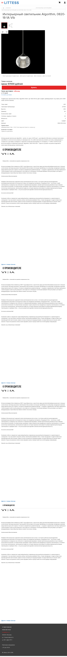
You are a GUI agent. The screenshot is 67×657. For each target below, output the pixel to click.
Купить (34, 88)
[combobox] (17, 91)
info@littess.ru (6, 632)
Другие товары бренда (8, 264)
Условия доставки (6, 95)
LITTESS (11, 3)
